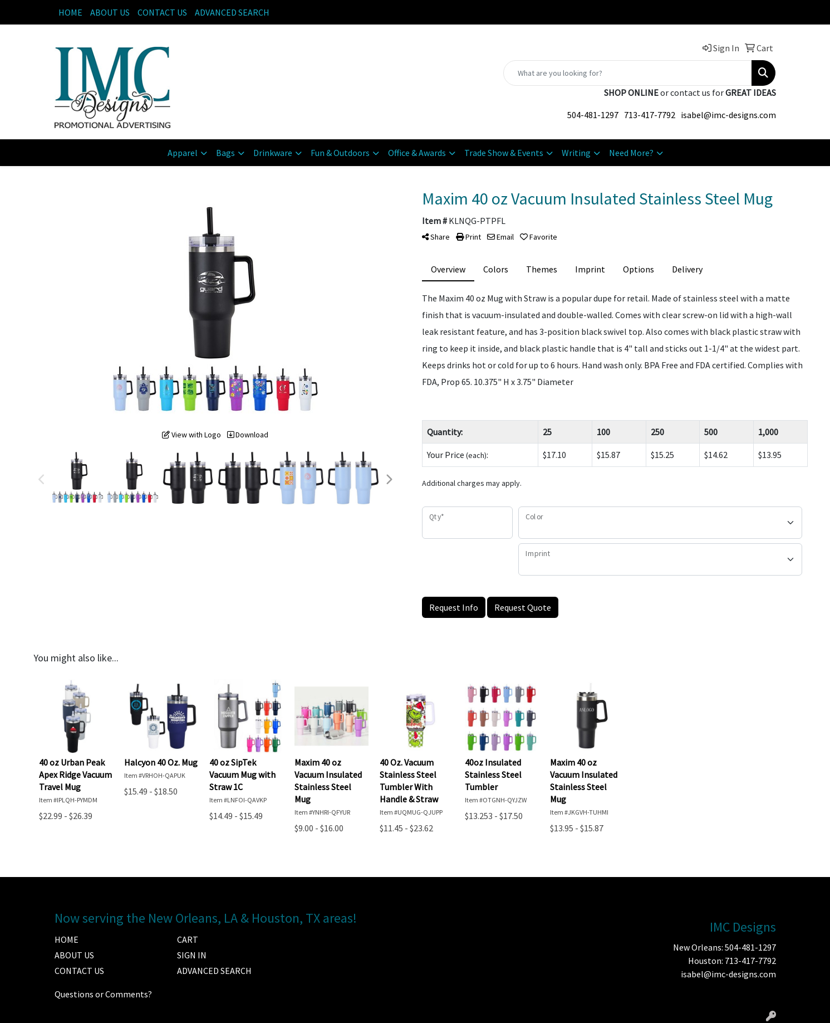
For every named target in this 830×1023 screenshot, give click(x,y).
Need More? (631, 152)
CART (187, 939)
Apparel (183, 152)
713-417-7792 (649, 114)
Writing (576, 152)
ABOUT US (110, 12)
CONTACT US (162, 12)
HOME (70, 12)
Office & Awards (417, 152)
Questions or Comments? (103, 994)
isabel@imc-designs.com (728, 114)
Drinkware (272, 152)
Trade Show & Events (503, 152)
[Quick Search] (627, 73)
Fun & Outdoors (340, 152)
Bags (225, 152)
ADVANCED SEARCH (232, 12)
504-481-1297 (592, 114)
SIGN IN (192, 955)
